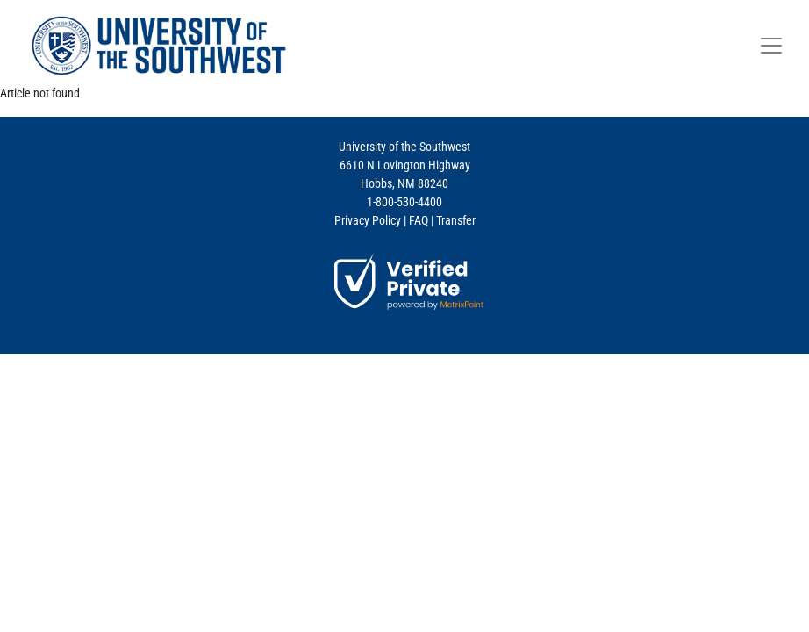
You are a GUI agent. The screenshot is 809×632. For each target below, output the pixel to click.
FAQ (418, 220)
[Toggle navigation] (771, 45)
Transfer (456, 220)
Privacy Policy (367, 220)
